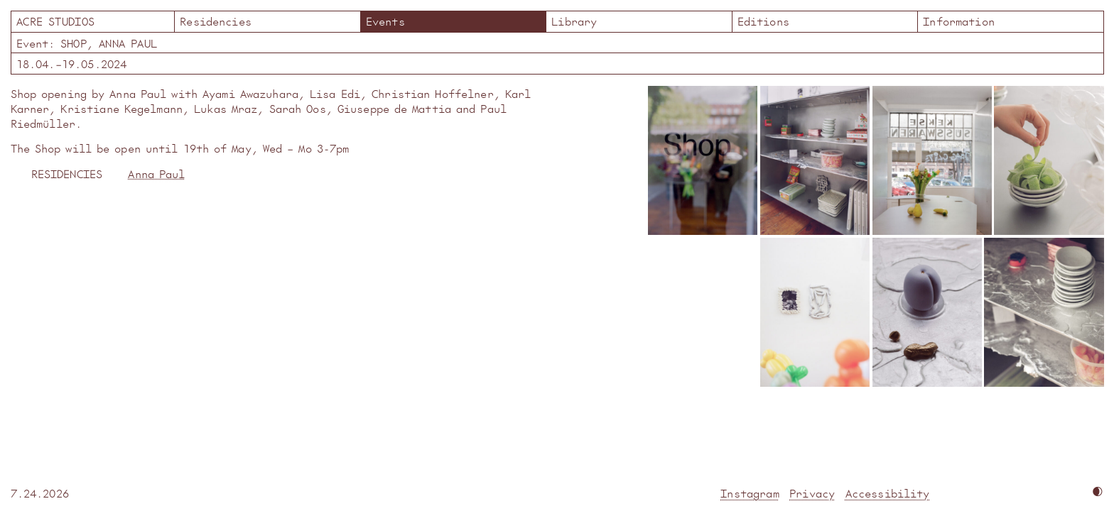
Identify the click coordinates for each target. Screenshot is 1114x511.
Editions (763, 20)
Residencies (216, 20)
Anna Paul (156, 173)
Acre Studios (92, 20)
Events (385, 20)
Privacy (812, 492)
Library (574, 20)
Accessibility (887, 492)
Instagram (749, 492)
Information (959, 20)
